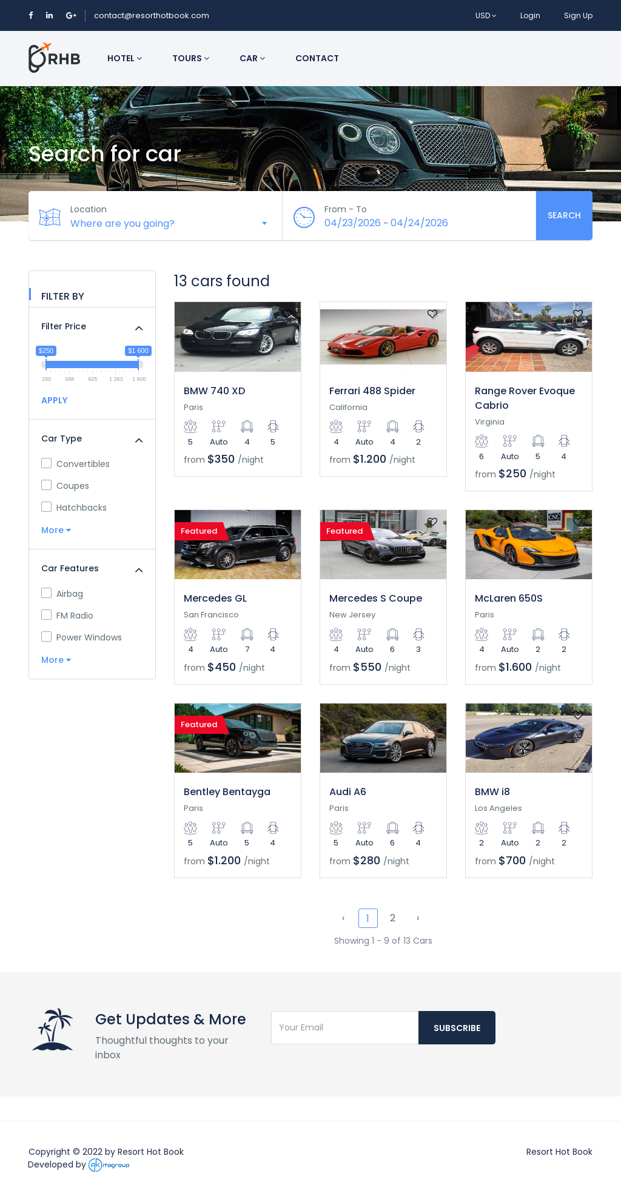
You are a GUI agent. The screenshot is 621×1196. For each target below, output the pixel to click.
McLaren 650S (509, 598)
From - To (346, 209)
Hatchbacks (74, 508)
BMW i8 (492, 792)
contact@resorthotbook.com (151, 15)
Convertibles (75, 464)
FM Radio (67, 616)
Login (530, 15)
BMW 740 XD (214, 391)
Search (564, 215)
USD (486, 15)
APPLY (54, 400)
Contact (317, 58)
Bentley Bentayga (227, 792)
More (56, 530)
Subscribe (457, 1028)
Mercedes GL (215, 598)
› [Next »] (418, 918)
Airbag (62, 594)
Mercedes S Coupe (375, 598)
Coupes (65, 486)
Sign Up (578, 15)
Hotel (124, 58)
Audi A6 (347, 792)
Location (89, 209)
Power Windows (81, 637)
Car (252, 58)
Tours (190, 58)
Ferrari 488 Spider (372, 391)
